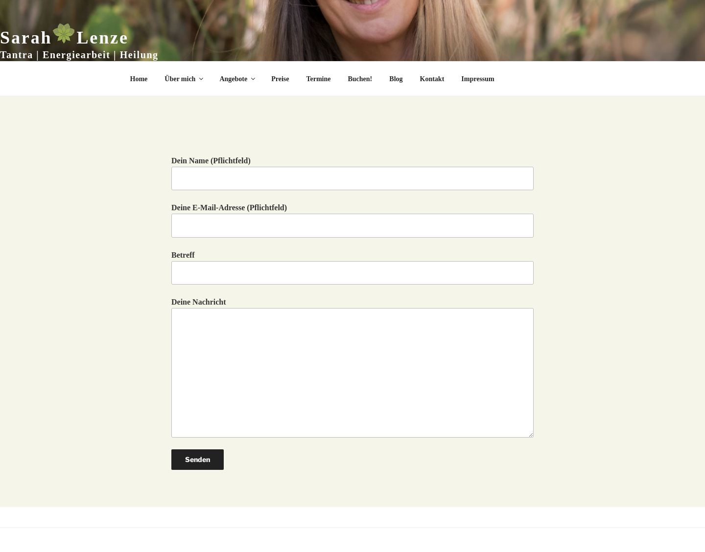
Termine (318, 79)
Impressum (477, 79)
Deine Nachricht (352, 367)
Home (139, 79)
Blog (395, 79)
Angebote (238, 79)
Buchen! (360, 79)
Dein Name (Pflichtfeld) (352, 173)
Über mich (184, 79)
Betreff (352, 268)
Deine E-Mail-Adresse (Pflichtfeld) (352, 220)
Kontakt (432, 79)
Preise (280, 79)
